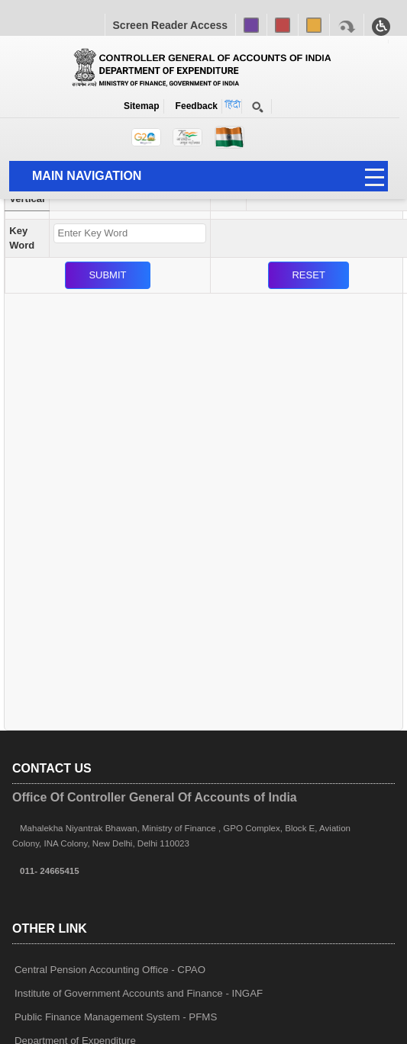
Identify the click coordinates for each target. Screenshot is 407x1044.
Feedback (194, 106)
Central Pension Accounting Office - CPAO (110, 969)
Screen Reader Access (170, 25)
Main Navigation (86, 175)
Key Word (21, 238)
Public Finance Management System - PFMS (116, 1017)
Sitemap (142, 106)
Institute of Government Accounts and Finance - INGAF (139, 993)
